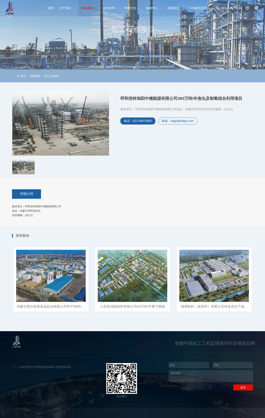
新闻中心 (154, 8)
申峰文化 (132, 8)
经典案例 (89, 8)
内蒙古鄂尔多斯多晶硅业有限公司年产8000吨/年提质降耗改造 (51, 307)
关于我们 (67, 8)
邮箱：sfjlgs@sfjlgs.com (178, 121)
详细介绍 (26, 194)
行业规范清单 (200, 8)
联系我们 (175, 8)
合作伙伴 (110, 8)
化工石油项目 (51, 76)
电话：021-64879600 (138, 121)
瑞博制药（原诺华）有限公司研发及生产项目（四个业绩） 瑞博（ (214, 307)
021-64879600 (231, 8)
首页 (51, 8)
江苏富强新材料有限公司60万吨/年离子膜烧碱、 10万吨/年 (132, 307)
